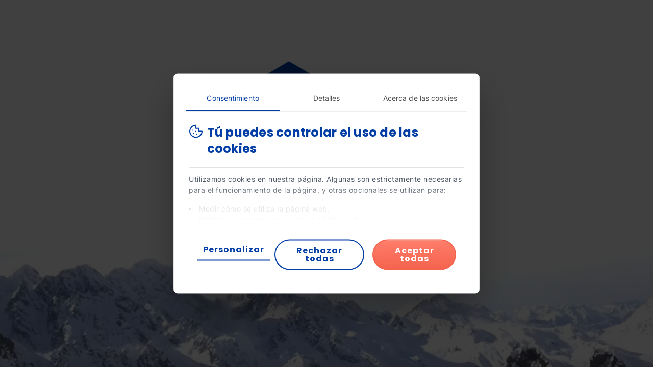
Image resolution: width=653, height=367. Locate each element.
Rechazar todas (319, 255)
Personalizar (233, 249)
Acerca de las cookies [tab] (420, 98)
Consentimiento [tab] (233, 98)
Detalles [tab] (326, 98)
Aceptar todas (414, 255)
